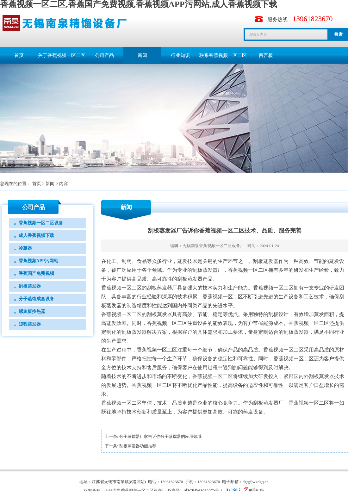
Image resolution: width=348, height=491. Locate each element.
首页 (19, 55)
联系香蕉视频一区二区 (223, 55)
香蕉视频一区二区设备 (41, 223)
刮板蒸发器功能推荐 (137, 446)
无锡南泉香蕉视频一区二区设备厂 (213, 245)
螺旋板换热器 (32, 311)
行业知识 (180, 55)
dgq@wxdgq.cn (256, 481)
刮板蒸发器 (30, 286)
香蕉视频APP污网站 (38, 260)
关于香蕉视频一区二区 (61, 55)
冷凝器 (25, 248)
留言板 (266, 55)
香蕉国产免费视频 (36, 273)
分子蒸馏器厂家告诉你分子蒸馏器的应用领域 (160, 436)
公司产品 (104, 55)
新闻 (142, 55)
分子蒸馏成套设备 (36, 298)
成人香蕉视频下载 (36, 235)
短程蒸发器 (30, 324)
